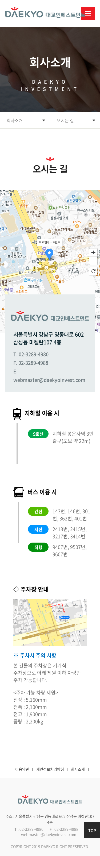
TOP (92, 830)
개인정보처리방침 (50, 769)
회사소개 (78, 769)
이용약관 (22, 769)
